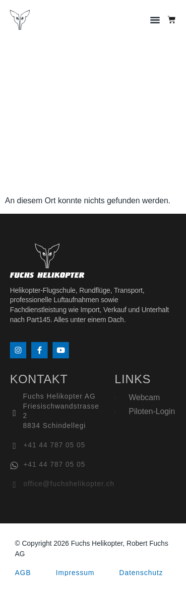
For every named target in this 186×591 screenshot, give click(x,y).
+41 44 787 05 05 (54, 445)
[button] (155, 20)
